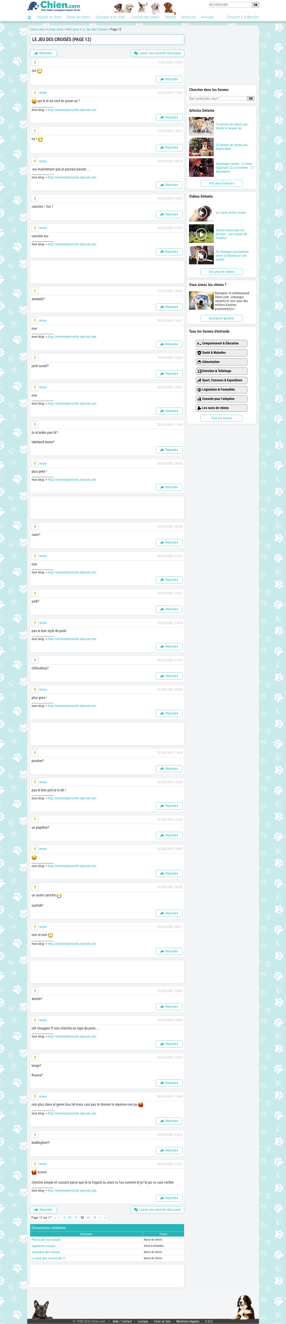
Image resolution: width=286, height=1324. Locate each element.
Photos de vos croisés (46, 1240)
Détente (170, 17)
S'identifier (251, 17)
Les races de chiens (213, 408)
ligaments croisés (43, 1246)
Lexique (143, 1321)
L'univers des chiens (145, 17)
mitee (43, 93)
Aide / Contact (122, 1321)
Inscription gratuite (221, 318)
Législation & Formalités (216, 390)
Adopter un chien (49, 17)
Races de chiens (78, 17)
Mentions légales (187, 1321)
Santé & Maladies (211, 353)
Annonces (188, 17)
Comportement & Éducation (218, 343)
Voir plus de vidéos (221, 272)
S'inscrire (233, 17)
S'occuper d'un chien (110, 17)
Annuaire (207, 17)
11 (76, 1218)
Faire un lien (162, 1321)
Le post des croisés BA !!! (48, 1258)
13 (88, 1218)
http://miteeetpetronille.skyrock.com (72, 110)
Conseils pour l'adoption (215, 399)
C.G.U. (209, 1321)
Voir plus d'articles (221, 183)
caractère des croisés (46, 1252)
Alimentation (208, 362)
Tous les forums (221, 418)
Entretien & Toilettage (214, 371)
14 (94, 1218)
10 (69, 1218)
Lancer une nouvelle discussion (157, 53)
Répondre (43, 53)
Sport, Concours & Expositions (219, 380)
